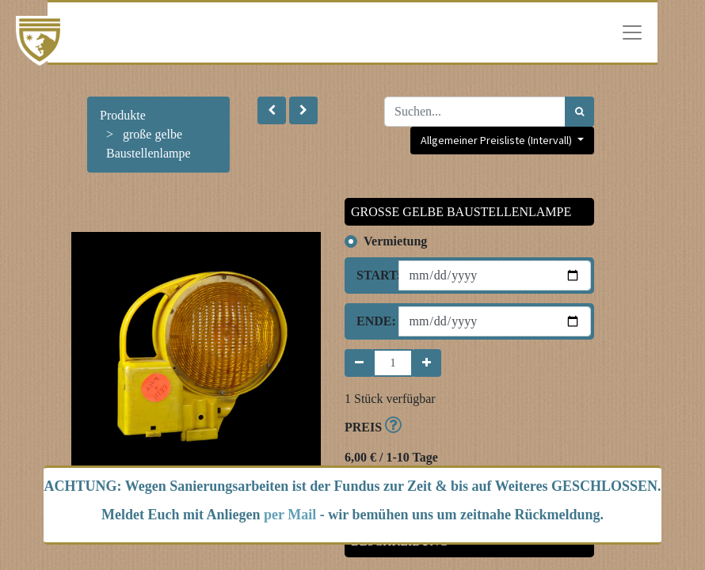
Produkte (123, 115)
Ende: (371, 321)
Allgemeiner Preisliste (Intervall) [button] (497, 140)
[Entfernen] (359, 363)
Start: (371, 275)
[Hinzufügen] (426, 363)
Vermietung (395, 241)
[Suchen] (579, 112)
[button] (271, 110)
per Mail (290, 514)
